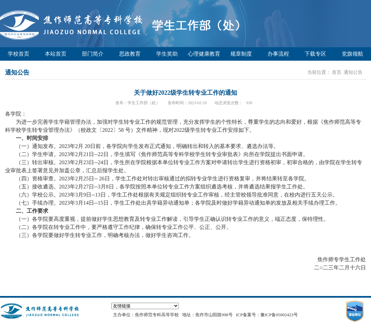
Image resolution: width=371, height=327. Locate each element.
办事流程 (278, 54)
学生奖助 (167, 54)
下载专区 (315, 54)
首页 (336, 72)
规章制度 (241, 54)
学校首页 (18, 54)
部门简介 (93, 54)
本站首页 (55, 54)
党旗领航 (352, 54)
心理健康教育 (204, 54)
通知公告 (353, 72)
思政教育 (130, 54)
